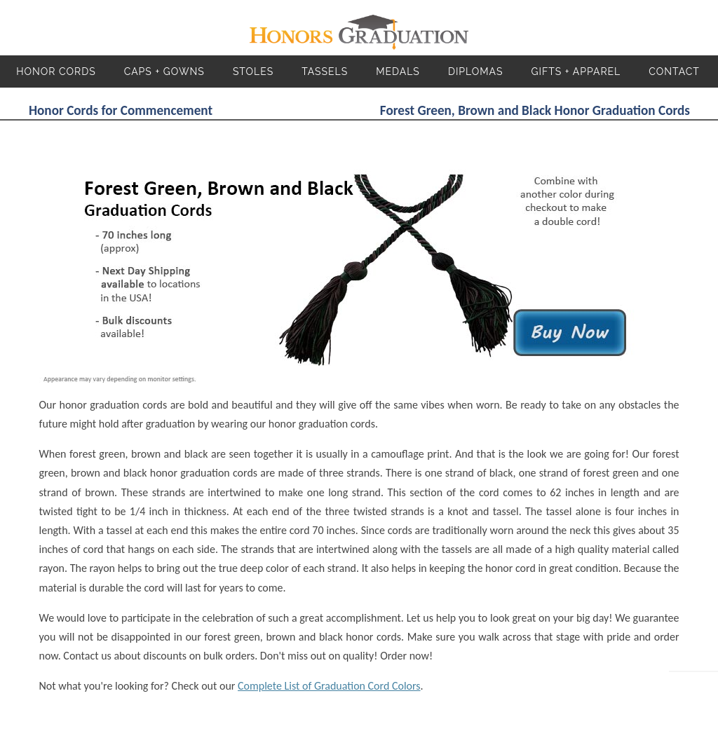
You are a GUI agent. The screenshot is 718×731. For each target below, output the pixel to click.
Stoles (253, 71)
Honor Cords (56, 71)
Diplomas (475, 71)
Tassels (325, 71)
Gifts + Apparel (576, 71)
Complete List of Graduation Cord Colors (329, 685)
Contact (674, 71)
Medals (398, 71)
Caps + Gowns (164, 71)
